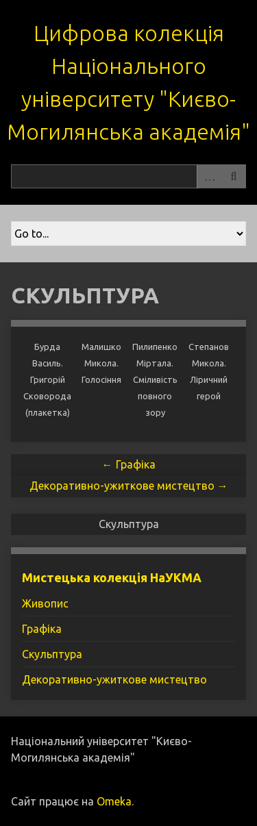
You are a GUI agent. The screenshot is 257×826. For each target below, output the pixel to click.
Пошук (233, 176)
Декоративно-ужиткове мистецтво (114, 679)
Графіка (42, 629)
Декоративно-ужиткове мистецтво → (128, 485)
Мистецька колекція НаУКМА (111, 577)
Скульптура (52, 654)
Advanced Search (209, 176)
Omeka (114, 801)
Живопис (45, 603)
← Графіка (129, 464)
